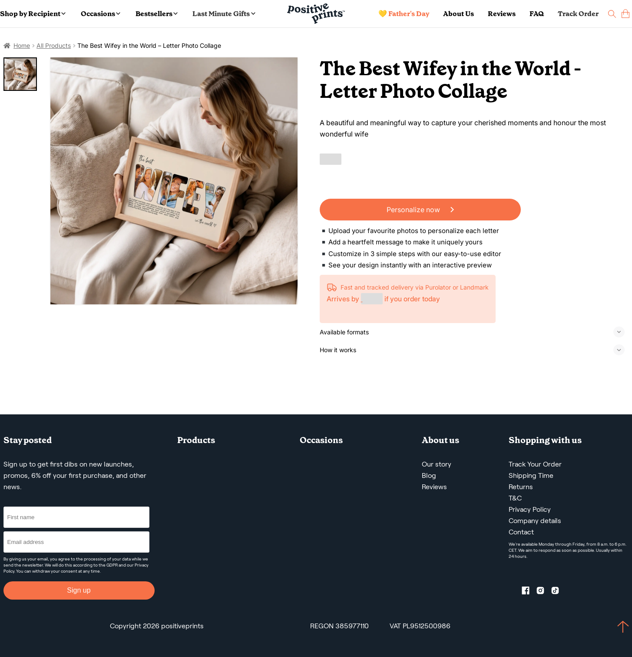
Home (21, 45)
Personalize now (420, 209)
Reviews (502, 13)
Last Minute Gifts (223, 13)
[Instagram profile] (543, 592)
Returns (521, 486)
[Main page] (316, 13)
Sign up (78, 590)
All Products (53, 45)
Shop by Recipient (33, 13)
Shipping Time (531, 475)
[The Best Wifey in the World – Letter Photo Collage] (174, 181)
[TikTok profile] (558, 592)
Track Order (578, 13)
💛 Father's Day (403, 13)
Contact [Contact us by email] (521, 532)
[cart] (625, 14)
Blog (429, 475)
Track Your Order (535, 464)
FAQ (536, 13)
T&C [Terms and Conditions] (515, 498)
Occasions (100, 13)
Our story (436, 464)
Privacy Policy (530, 509)
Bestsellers (157, 13)
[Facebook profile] (529, 592)
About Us (458, 13)
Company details (535, 520)
